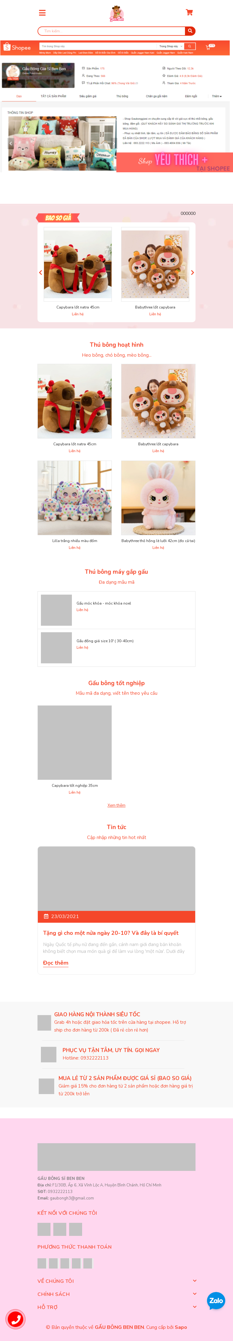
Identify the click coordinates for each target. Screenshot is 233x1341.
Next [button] (192, 272)
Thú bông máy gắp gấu (116, 572)
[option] (116, 106)
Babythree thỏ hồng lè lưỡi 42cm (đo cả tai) (158, 540)
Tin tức (116, 827)
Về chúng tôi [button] (116, 1281)
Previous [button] (40, 272)
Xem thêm (116, 805)
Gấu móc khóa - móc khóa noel (104, 603)
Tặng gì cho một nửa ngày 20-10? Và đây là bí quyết (110, 933)
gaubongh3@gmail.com (72, 1198)
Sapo (181, 1327)
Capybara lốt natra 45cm (77, 307)
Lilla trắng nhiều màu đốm (74, 540)
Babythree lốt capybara (155, 307)
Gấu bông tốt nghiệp (116, 683)
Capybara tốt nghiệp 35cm (75, 785)
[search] (116, 31)
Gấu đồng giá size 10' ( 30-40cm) (105, 640)
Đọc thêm (55, 963)
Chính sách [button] (116, 1294)
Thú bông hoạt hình (116, 345)
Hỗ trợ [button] (116, 1307)
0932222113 (94, 1058)
